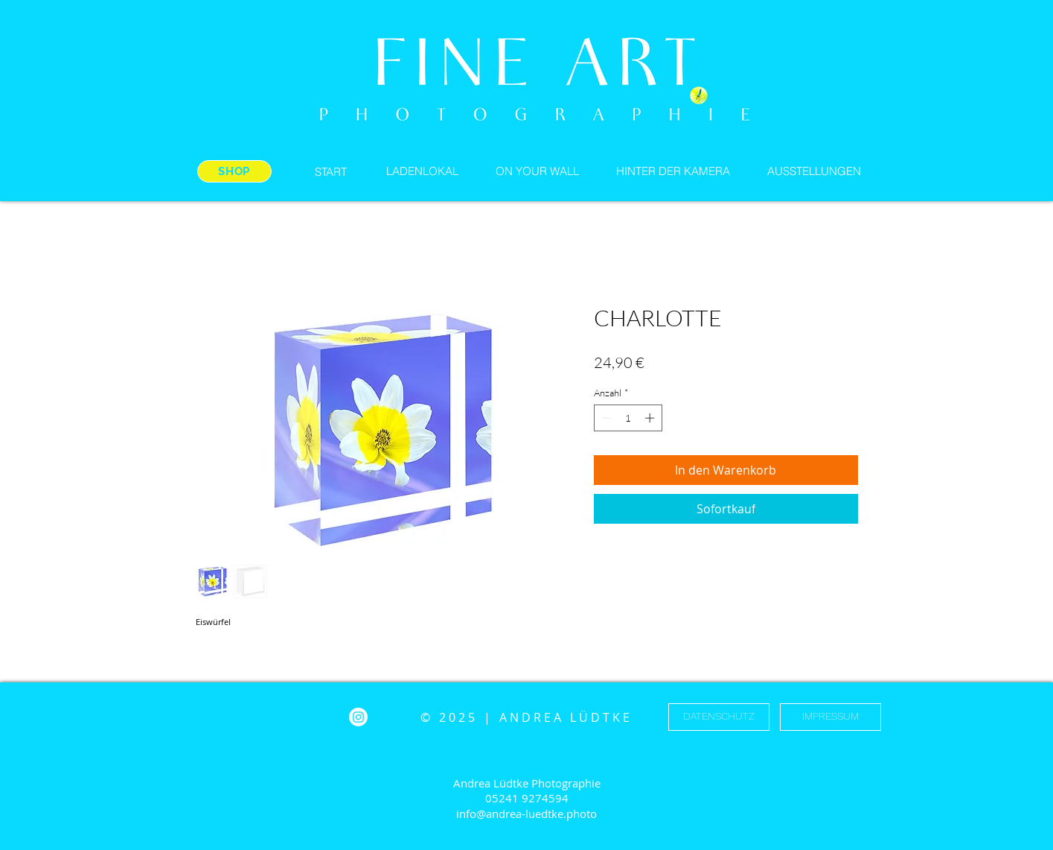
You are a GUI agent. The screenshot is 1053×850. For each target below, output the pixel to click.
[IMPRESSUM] (830, 717)
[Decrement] (605, 418)
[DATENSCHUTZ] (718, 717)
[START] (331, 171)
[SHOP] (234, 171)
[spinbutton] (627, 418)
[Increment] (651, 418)
